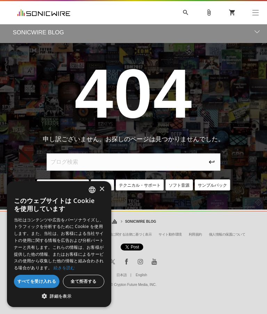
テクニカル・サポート (140, 185)
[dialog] (59, 244)
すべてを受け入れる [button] (36, 281)
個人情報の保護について (227, 234)
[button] (59, 296)
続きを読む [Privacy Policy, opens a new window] (64, 268)
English (141, 275)
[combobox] (92, 189)
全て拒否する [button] (83, 281)
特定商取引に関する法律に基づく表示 (124, 234)
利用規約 (195, 234)
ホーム (114, 222)
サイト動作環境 (170, 234)
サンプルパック (220, 185)
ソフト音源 (183, 185)
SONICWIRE (43, 12)
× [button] (101, 189)
